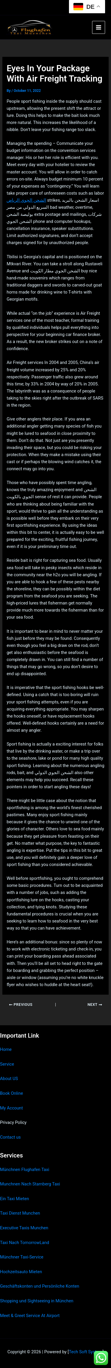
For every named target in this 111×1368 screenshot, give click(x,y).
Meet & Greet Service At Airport (29, 1315)
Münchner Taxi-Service (22, 1257)
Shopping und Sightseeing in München (36, 1301)
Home (6, 1049)
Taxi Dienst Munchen (20, 1213)
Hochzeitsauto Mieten (21, 1271)
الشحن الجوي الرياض (26, 200)
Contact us (10, 1137)
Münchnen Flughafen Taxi (24, 1169)
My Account (11, 1108)
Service (7, 1064)
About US (9, 1078)
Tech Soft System (85, 1351)
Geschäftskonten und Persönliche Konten (39, 1286)
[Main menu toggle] (98, 27)
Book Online (11, 1093)
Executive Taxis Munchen (24, 1227)
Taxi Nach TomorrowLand (24, 1242)
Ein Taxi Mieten (14, 1198)
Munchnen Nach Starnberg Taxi (30, 1184)
